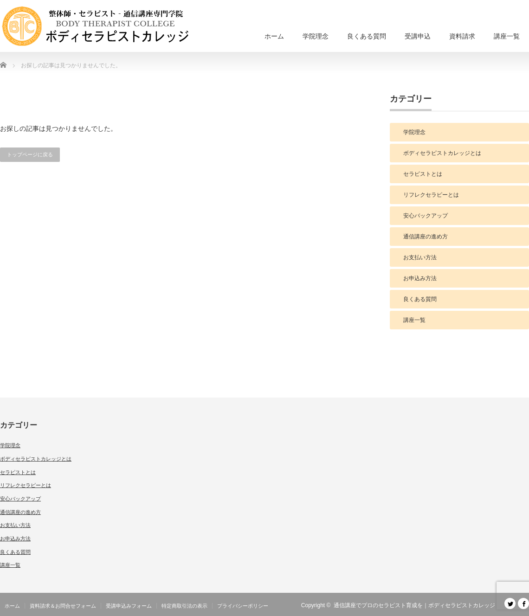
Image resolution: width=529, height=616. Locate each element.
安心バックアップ (425, 215)
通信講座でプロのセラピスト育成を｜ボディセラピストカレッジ (414, 605)
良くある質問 (366, 36)
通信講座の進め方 (425, 236)
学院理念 (316, 36)
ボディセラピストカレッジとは (442, 153)
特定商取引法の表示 (184, 606)
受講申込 (418, 36)
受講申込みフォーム (129, 606)
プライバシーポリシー (242, 606)
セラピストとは (422, 174)
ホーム (274, 36)
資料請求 (462, 36)
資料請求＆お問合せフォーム (63, 606)
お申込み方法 (420, 278)
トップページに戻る (30, 154)
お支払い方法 (420, 257)
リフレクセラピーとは (431, 195)
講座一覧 (507, 36)
